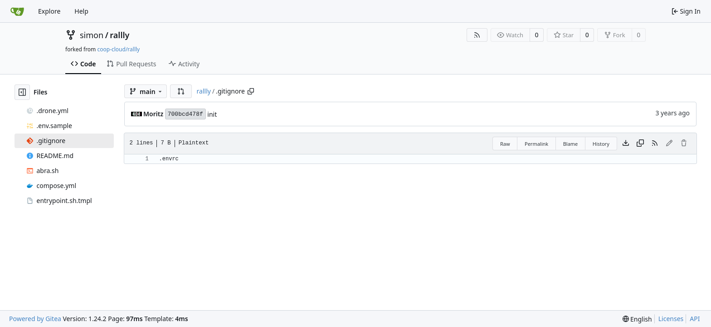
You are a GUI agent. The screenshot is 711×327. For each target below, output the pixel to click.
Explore (49, 11)
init (212, 114)
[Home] (17, 11)
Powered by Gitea (35, 318)
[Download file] (625, 143)
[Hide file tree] (22, 92)
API (695, 318)
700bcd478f (185, 114)
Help (81, 11)
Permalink (536, 143)
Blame (570, 143)
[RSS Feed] (477, 35)
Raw (505, 143)
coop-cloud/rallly (118, 49)
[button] (181, 91)
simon (91, 35)
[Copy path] (251, 91)
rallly (119, 35)
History (601, 143)
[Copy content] (640, 143)
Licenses (671, 318)
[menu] (637, 319)
